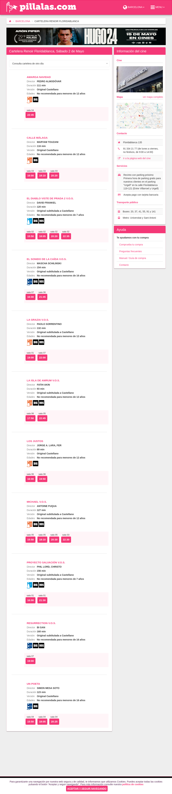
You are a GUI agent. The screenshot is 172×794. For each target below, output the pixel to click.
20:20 (54, 175)
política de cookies (132, 784)
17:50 (30, 418)
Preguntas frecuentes (130, 251)
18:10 (42, 175)
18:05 (42, 236)
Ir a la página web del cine (137, 158)
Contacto (124, 265)
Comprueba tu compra (131, 244)
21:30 (42, 600)
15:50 (30, 236)
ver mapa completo (153, 97)
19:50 (42, 478)
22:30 (66, 539)
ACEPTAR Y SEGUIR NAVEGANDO (86, 788)
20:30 (54, 539)
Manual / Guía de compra (132, 258)
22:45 (30, 114)
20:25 (54, 721)
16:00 (30, 175)
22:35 (66, 236)
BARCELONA (22, 21)
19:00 (30, 357)
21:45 (42, 296)
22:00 (42, 357)
